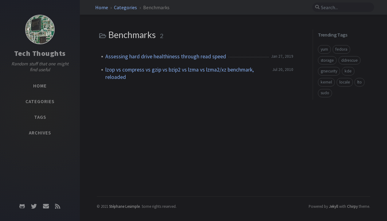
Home (101, 7)
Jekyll (333, 206)
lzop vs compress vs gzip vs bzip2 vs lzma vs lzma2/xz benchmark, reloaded (179, 73)
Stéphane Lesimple (124, 206)
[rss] (57, 206)
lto (359, 82)
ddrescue (349, 60)
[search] (343, 7)
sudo (325, 92)
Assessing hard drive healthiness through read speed (165, 56)
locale (344, 82)
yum (324, 49)
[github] (22, 206)
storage (327, 60)
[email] (46, 206)
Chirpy (352, 206)
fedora (341, 49)
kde (348, 71)
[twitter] (34, 206)
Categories (126, 7)
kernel (326, 82)
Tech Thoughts (40, 53)
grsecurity (329, 71)
